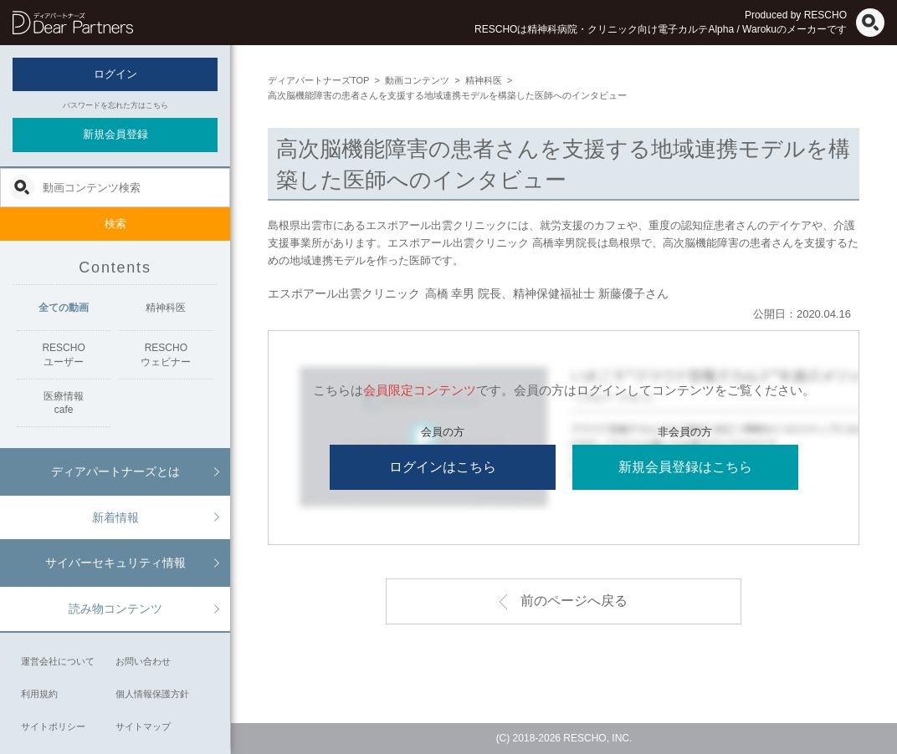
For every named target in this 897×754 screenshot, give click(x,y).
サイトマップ (143, 726)
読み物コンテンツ (115, 608)
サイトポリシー (53, 726)
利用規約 (39, 694)
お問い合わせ (143, 661)
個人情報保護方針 (152, 694)
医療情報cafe (64, 403)
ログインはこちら (442, 467)
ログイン (115, 74)
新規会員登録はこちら (685, 467)
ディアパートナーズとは (115, 471)
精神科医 (166, 307)
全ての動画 (63, 307)
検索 (115, 223)
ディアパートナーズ (73, 22)
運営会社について (58, 661)
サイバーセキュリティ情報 (115, 562)
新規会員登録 (115, 134)
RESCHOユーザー (63, 355)
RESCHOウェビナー (166, 355)
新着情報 (115, 517)
